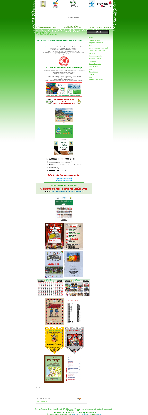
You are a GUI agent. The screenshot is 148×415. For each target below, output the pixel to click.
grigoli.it (98, 414)
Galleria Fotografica (95, 64)
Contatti (91, 74)
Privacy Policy (75, 414)
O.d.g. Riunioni (93, 72)
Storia (90, 69)
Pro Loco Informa (94, 40)
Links (90, 77)
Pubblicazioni (93, 61)
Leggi (78, 399)
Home (90, 37)
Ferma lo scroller (41, 402)
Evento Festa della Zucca (97, 50)
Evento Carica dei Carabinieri (98, 48)
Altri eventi (92, 53)
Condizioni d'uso (86, 414)
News (90, 45)
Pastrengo (43, 33)
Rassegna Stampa (95, 58)
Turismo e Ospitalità (95, 56)
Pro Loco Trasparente (96, 80)
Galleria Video (93, 66)
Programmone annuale (96, 43)
